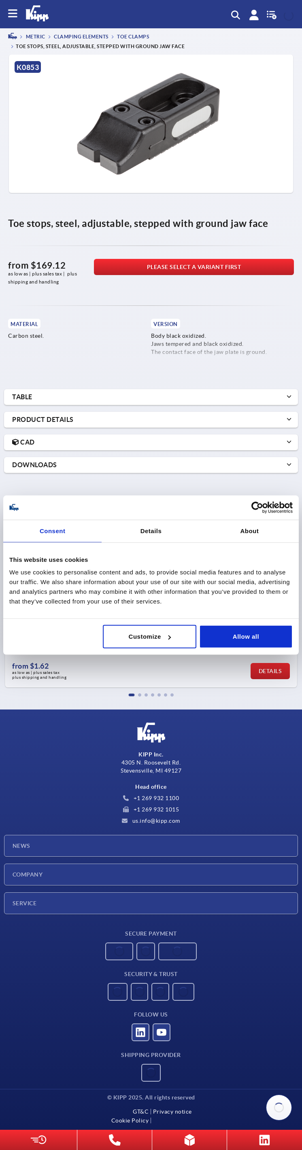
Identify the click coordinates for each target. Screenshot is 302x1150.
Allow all (246, 636)
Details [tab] (151, 530)
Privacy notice (172, 1111)
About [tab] (249, 530)
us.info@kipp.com (151, 820)
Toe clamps (132, 37)
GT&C (141, 1111)
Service (24, 903)
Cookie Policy (130, 1120)
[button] (131, 695)
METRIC (35, 37)
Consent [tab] (53, 530)
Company (28, 874)
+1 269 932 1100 (151, 798)
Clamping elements (80, 37)
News (21, 846)
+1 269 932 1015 (151, 809)
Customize (150, 636)
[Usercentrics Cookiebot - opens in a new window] (257, 507)
